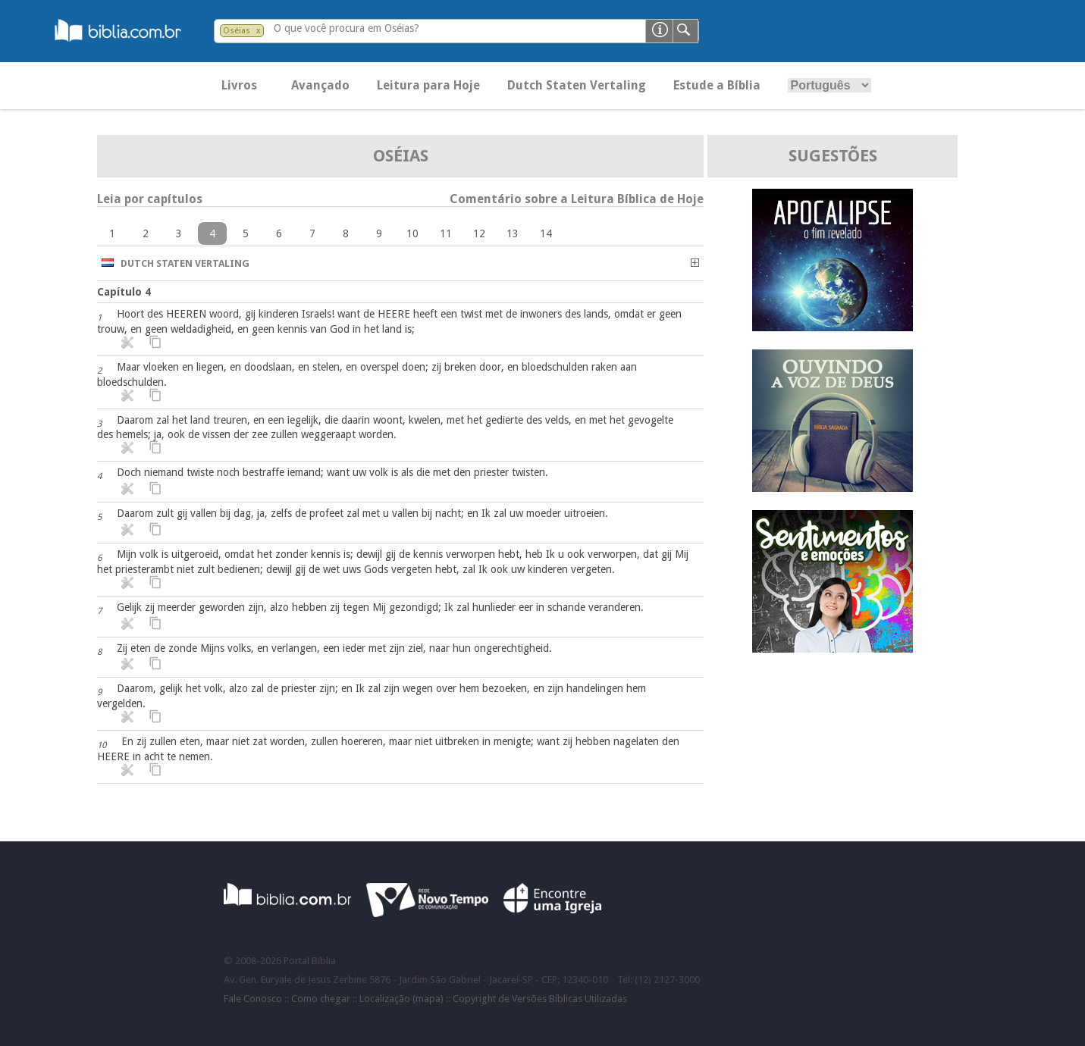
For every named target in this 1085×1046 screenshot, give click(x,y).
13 (512, 233)
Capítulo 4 (124, 292)
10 (412, 233)
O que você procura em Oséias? (346, 28)
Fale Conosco (253, 998)
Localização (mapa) (401, 998)
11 (446, 233)
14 (546, 233)
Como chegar (320, 998)
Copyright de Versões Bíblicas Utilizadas (540, 998)
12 (479, 233)
